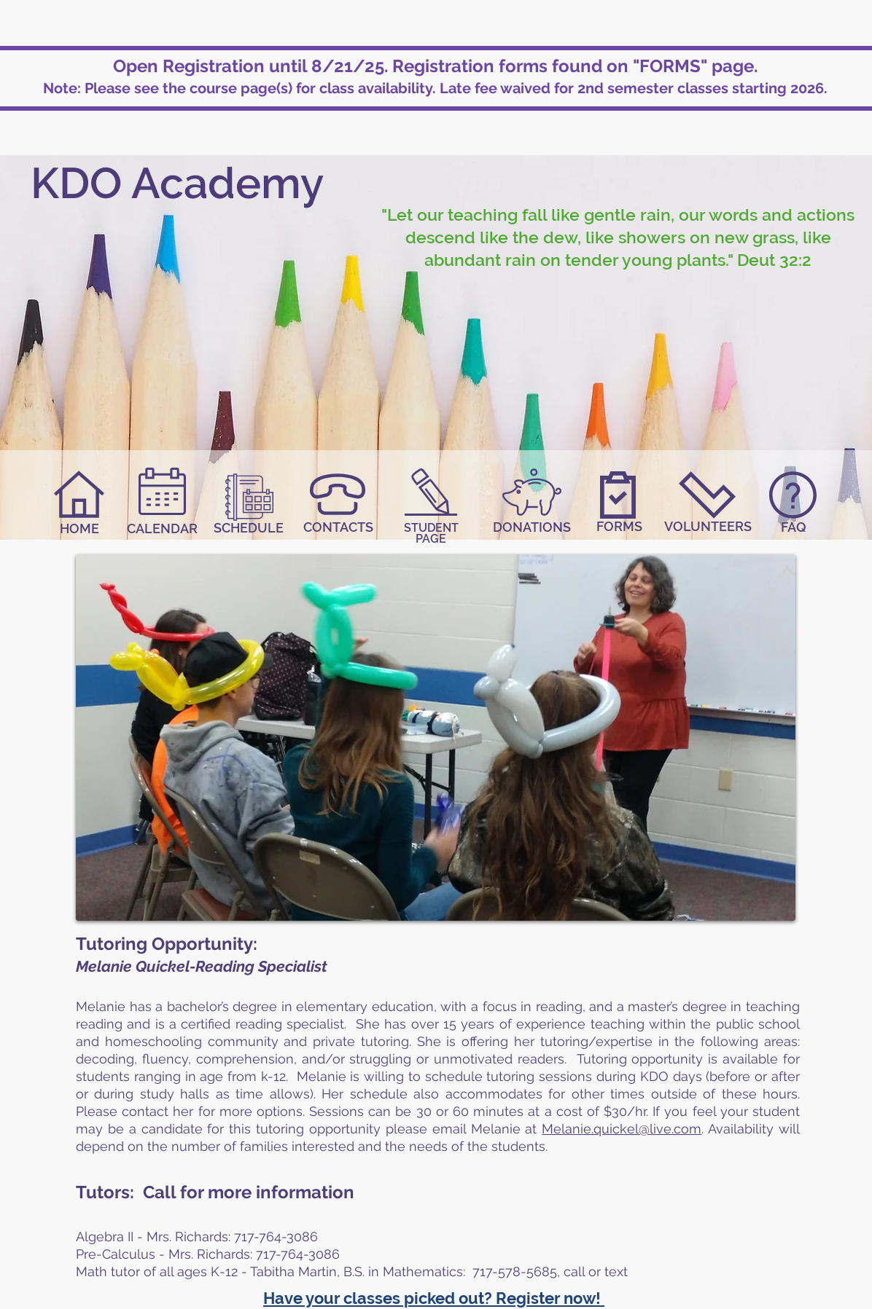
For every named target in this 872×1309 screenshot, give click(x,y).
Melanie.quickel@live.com (621, 1128)
